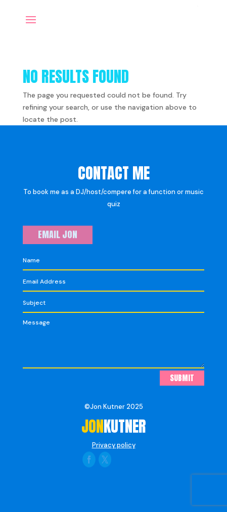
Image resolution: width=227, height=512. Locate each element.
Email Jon (57, 234)
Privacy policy (113, 445)
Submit (182, 378)
